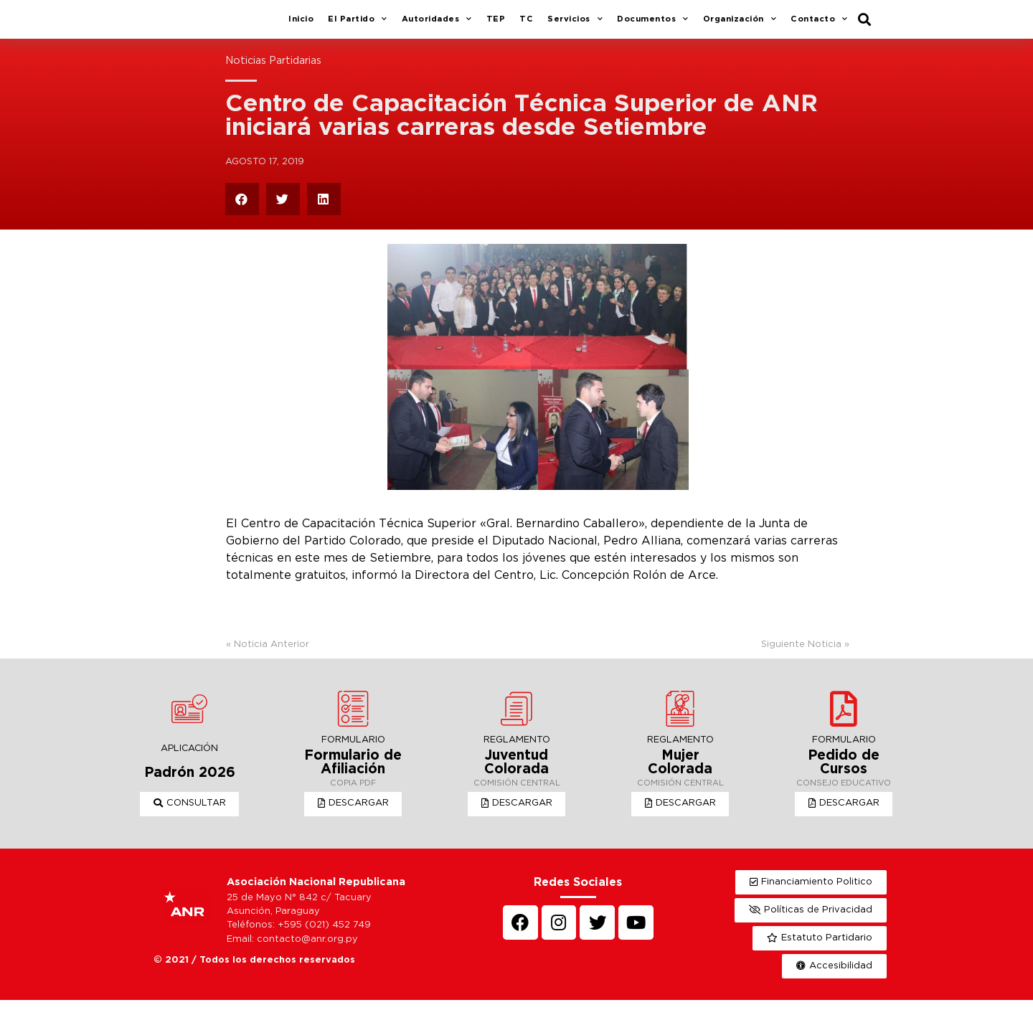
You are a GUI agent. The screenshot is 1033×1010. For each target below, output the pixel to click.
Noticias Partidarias (273, 71)
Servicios (575, 25)
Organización (740, 25)
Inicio (300, 24)
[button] (189, 814)
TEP (496, 24)
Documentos (653, 25)
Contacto (819, 25)
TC (526, 24)
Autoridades (437, 25)
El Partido (357, 25)
